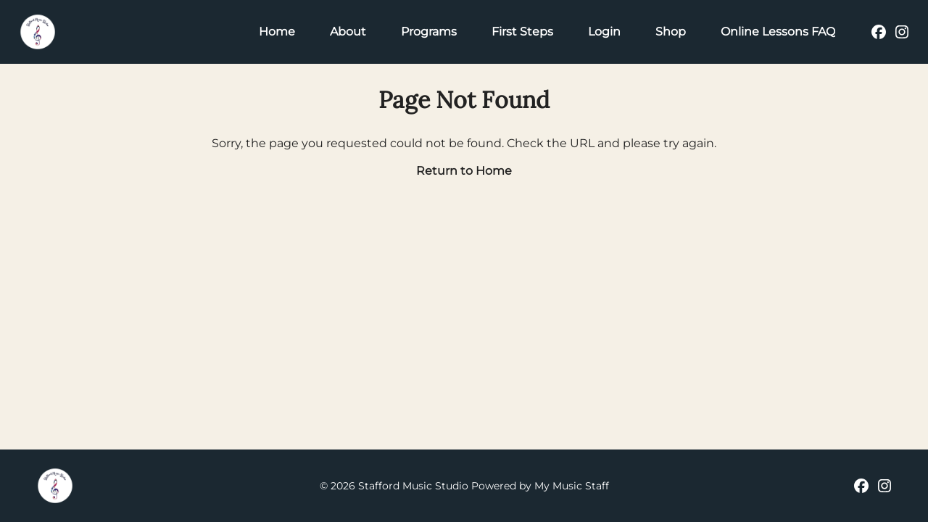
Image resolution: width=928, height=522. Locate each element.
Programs (429, 31)
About (348, 31)
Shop (670, 31)
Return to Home (464, 171)
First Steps (522, 31)
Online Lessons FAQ (778, 31)
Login (604, 31)
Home (277, 31)
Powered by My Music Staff (540, 485)
